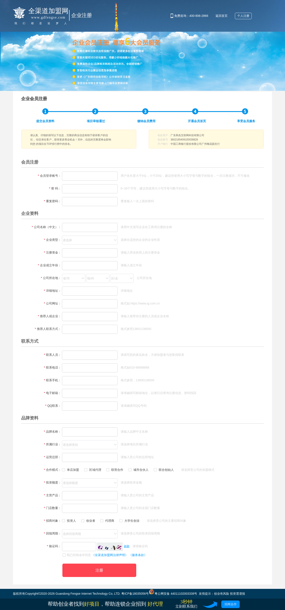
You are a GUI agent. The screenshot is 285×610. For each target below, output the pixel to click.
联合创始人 (164, 469)
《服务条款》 (138, 555)
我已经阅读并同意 (77, 555)
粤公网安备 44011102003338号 (173, 593)
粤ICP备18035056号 (135, 593)
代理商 (107, 520)
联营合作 (114, 469)
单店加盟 (70, 469)
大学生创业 (129, 520)
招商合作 (231, 604)
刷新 (127, 546)
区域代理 (92, 469)
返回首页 (221, 15)
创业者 (88, 520)
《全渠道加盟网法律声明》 (110, 555)
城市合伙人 (138, 469)
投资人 (69, 520)
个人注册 (243, 15)
